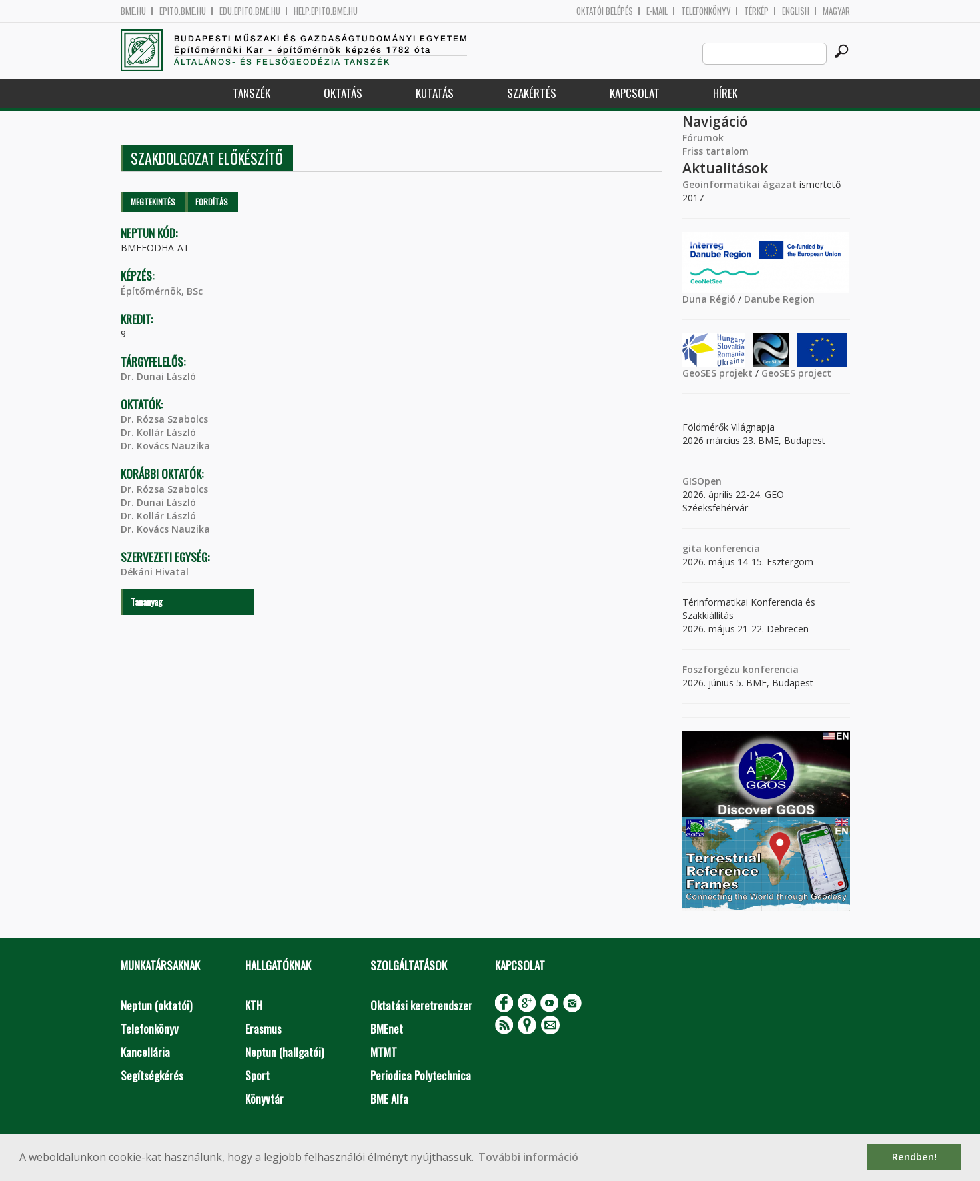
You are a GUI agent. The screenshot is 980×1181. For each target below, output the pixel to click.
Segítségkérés (152, 1075)
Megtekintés (153, 201)
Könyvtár (264, 1098)
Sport (257, 1075)
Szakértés (531, 93)
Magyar (836, 11)
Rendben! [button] (914, 1156)
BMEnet (386, 1028)
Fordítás (211, 201)
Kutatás (435, 93)
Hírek (725, 93)
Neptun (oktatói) (156, 1005)
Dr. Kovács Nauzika (165, 445)
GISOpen (702, 481)
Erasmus (263, 1028)
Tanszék (251, 93)
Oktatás (343, 93)
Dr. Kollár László (158, 432)
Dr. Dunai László (158, 376)
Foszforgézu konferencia (740, 669)
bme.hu (133, 11)
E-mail (657, 11)
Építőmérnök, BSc (162, 291)
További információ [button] (528, 1157)
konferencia (731, 548)
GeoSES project (796, 373)
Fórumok (703, 137)
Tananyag (147, 601)
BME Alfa (389, 1098)
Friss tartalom (715, 151)
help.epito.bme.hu (326, 11)
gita (692, 548)
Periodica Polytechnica (420, 1075)
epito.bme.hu (182, 11)
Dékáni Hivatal (155, 571)
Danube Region (779, 299)
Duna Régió (708, 299)
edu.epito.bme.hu (249, 11)
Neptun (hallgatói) (284, 1052)
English (795, 11)
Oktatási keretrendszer (421, 1005)
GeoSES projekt (717, 373)
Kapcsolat (635, 93)
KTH (253, 1005)
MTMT (383, 1052)
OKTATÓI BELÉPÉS (604, 11)
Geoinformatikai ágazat (739, 184)
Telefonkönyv (706, 11)
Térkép (756, 11)
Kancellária (145, 1052)
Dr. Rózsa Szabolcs (164, 419)
